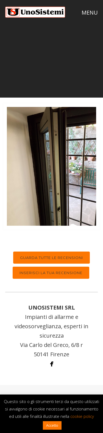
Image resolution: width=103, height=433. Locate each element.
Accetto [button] (52, 425)
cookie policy (82, 416)
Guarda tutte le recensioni (51, 257)
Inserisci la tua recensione (51, 273)
